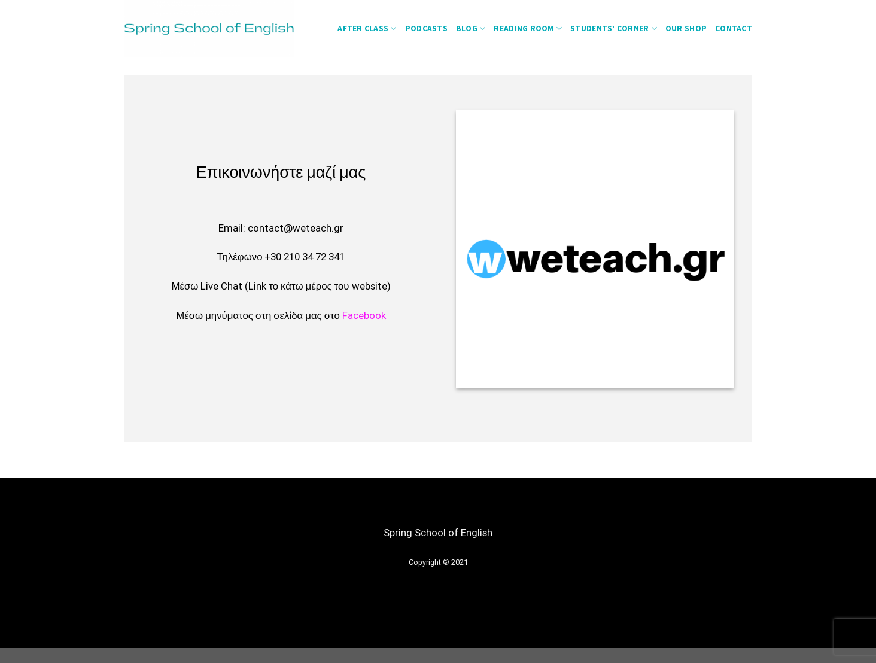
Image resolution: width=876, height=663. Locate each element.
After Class (366, 28)
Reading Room (528, 28)
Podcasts (426, 28)
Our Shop (686, 28)
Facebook (364, 315)
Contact (733, 28)
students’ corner (613, 28)
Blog (471, 28)
